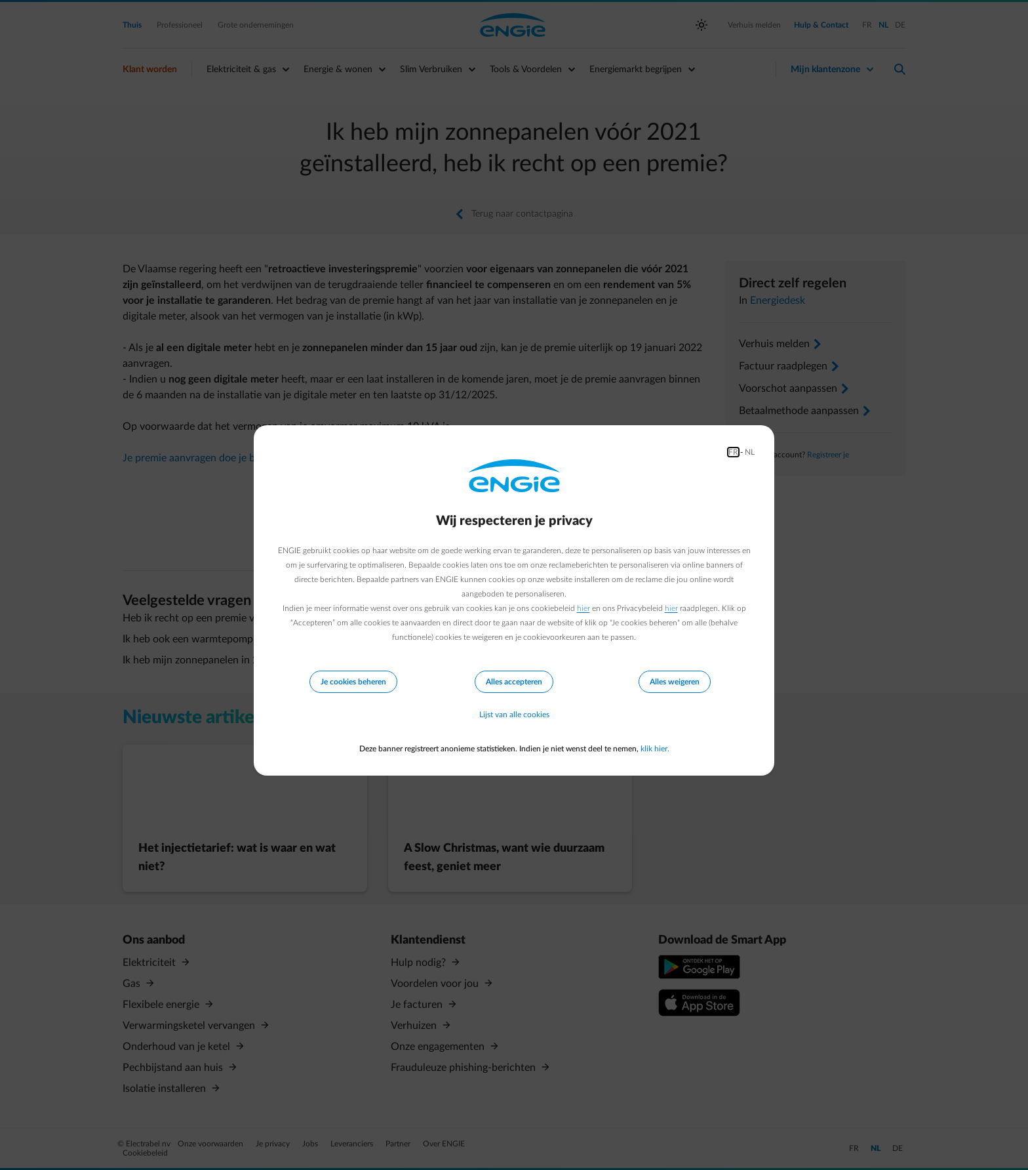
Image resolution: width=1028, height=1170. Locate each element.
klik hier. (655, 749)
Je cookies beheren (353, 682)
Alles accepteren (514, 682)
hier (583, 608)
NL (750, 452)
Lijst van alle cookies (514, 715)
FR (733, 452)
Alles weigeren (675, 682)
